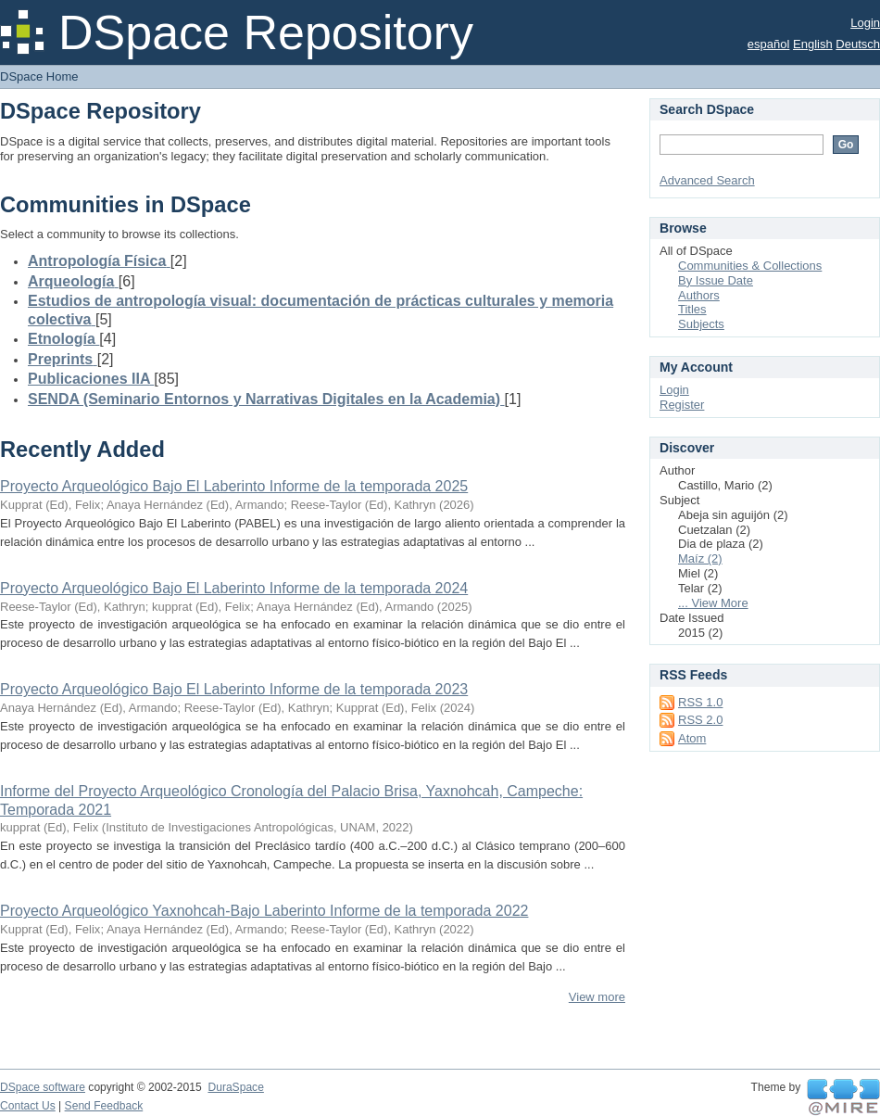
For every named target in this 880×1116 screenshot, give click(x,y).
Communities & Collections (750, 266)
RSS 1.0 (700, 702)
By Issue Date (715, 280)
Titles (692, 309)
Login (865, 23)
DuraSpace (235, 1087)
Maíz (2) (700, 558)
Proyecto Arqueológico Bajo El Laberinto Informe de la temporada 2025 (234, 486)
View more (597, 997)
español (769, 44)
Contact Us (28, 1105)
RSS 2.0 (700, 720)
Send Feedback (104, 1105)
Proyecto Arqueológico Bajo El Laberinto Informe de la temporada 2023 (234, 689)
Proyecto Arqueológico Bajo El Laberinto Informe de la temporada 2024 (234, 588)
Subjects (701, 324)
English (813, 44)
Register (682, 405)
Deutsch (858, 44)
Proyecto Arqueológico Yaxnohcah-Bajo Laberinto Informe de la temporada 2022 (264, 911)
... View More (713, 603)
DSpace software (42, 1087)
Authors (699, 295)
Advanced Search (707, 180)
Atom (692, 738)
